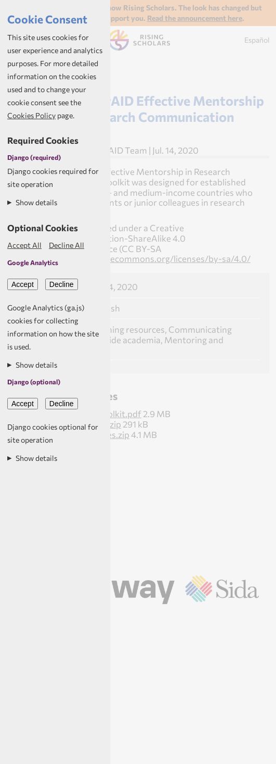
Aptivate (151, 618)
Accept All (24, 245)
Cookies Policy (31, 115)
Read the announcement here (194, 18)
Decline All (66, 245)
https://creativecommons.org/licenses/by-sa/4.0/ (152, 258)
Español (257, 39)
